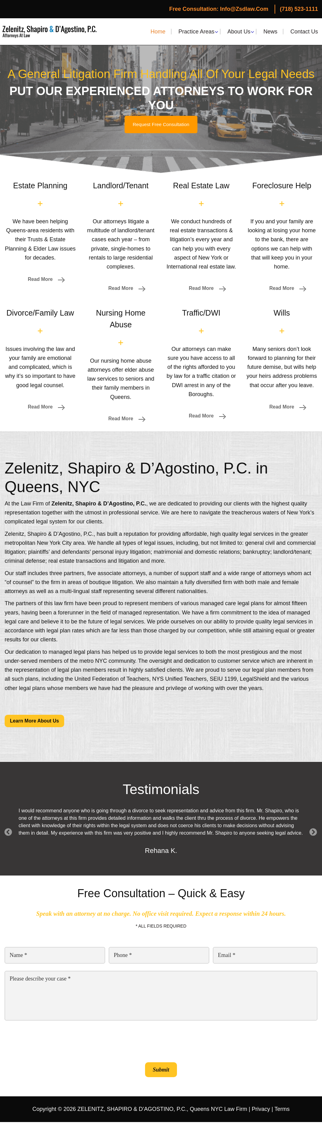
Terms (282, 1111)
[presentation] (52, 1042)
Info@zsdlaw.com (244, 9)
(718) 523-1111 (299, 9)
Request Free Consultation (160, 124)
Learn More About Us (36, 722)
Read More (40, 279)
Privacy (261, 1111)
